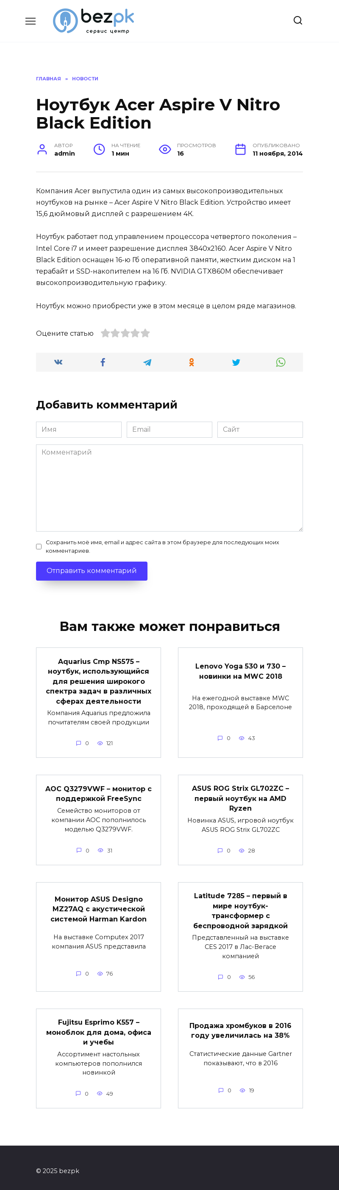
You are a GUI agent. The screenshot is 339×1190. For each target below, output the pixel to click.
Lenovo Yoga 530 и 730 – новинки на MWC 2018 (240, 670)
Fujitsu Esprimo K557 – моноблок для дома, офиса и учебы (98, 1025)
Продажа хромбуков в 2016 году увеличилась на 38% (240, 1024)
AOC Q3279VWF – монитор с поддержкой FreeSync (98, 790)
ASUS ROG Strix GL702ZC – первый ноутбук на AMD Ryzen (240, 795)
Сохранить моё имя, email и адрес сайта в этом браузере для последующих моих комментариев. (162, 546)
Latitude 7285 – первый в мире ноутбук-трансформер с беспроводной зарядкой (240, 906)
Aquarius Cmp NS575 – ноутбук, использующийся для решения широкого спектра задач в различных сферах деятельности (98, 680)
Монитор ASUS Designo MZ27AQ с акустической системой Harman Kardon (98, 904)
